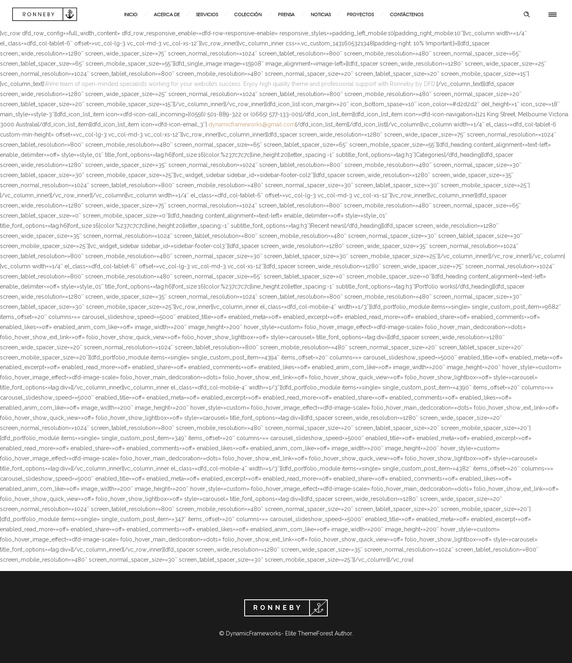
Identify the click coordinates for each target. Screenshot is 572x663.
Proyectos (360, 14)
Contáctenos (406, 14)
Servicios (207, 14)
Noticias (321, 14)
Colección (248, 14)
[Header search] (526, 14)
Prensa (286, 14)
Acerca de (167, 14)
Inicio (131, 14)
